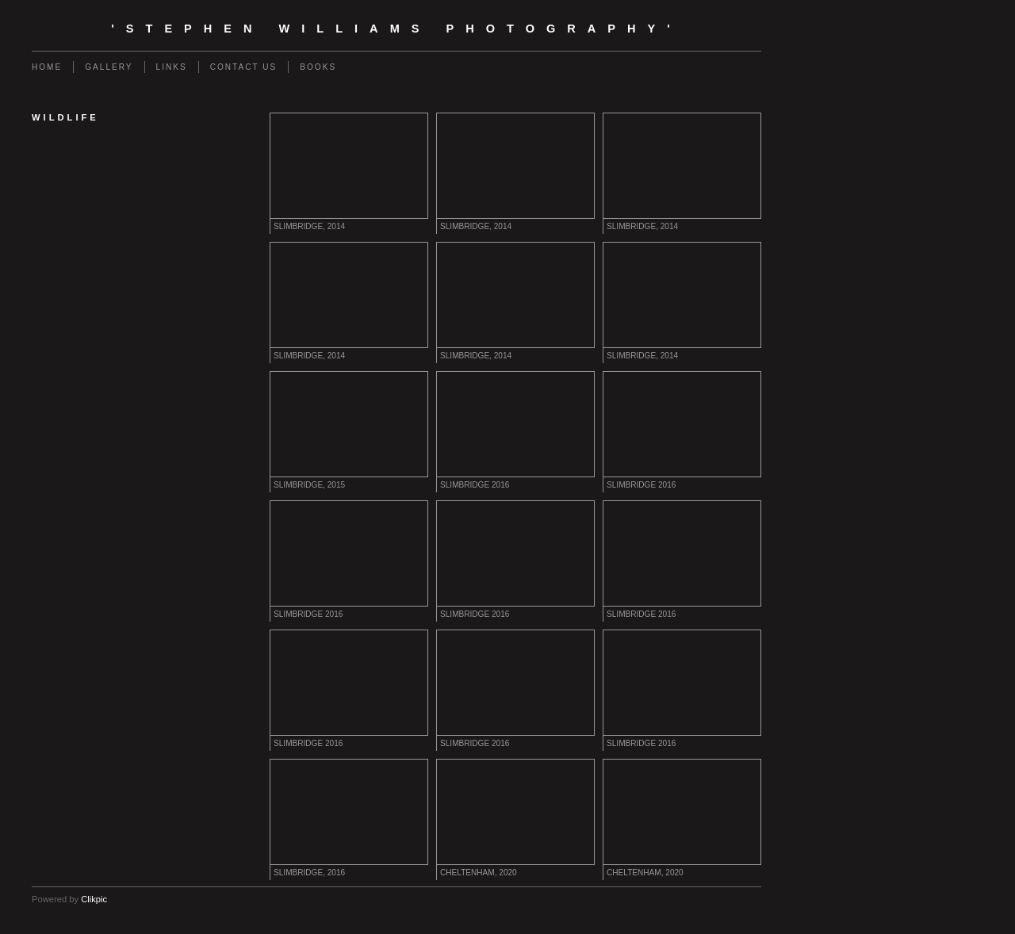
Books (318, 67)
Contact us (244, 67)
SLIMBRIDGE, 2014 (309, 226)
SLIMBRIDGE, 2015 (309, 484)
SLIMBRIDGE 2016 (474, 484)
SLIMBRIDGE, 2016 (309, 872)
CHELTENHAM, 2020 (478, 872)
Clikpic (94, 899)
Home (47, 67)
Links (171, 67)
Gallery (108, 67)
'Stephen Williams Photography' (396, 28)
